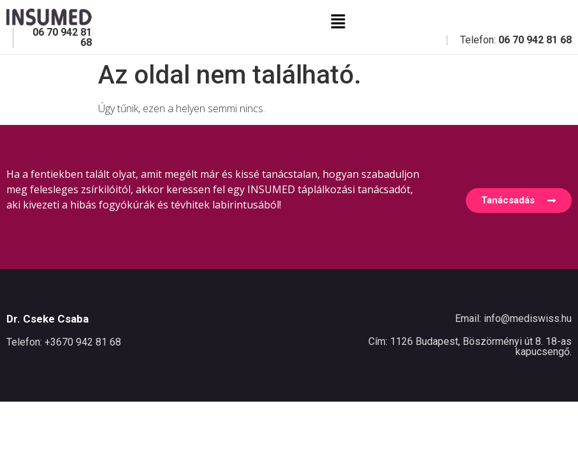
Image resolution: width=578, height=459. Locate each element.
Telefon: (516, 40)
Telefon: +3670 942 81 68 (63, 342)
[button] (337, 21)
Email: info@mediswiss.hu (513, 318)
